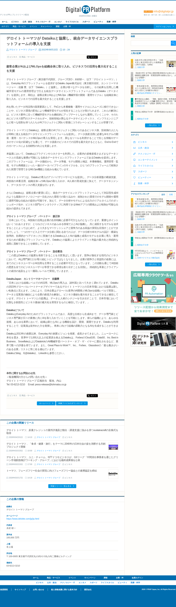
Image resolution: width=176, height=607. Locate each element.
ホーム (5, 22)
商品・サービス (19, 26)
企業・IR (67, 26)
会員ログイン (137, 578)
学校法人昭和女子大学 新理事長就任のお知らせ (154, 112)
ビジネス (15, 22)
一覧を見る (152, 125)
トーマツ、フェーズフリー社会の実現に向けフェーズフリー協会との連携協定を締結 (51, 470)
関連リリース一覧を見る (61, 486)
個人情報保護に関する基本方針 (64, 590)
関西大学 (141, 106)
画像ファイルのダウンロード (70, 403)
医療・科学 (111, 22)
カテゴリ (5, 26)
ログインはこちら (163, 26)
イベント (33, 26)
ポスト (93, 57)
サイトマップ (20, 590)
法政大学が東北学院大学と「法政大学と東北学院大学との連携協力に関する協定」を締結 (149, 62)
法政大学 (141, 67)
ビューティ (98, 22)
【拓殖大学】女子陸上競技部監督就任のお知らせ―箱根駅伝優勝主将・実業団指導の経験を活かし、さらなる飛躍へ (155, 75)
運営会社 (88, 590)
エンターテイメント (148, 159)
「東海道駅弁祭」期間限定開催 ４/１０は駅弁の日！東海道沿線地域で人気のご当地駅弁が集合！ (150, 88)
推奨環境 (4, 590)
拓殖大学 (141, 80)
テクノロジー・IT (43, 22)
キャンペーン (46, 26)
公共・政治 (27, 22)
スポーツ (86, 22)
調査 (58, 26)
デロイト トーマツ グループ (23, 49)
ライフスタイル (72, 22)
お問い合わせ (38, 590)
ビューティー (144, 177)
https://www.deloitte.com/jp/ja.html (22, 519)
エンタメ (58, 22)
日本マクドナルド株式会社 (148, 258)
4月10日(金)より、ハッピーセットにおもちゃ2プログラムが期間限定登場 (149, 253)
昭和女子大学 (142, 119)
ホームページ (44, 403)
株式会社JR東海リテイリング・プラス (153, 93)
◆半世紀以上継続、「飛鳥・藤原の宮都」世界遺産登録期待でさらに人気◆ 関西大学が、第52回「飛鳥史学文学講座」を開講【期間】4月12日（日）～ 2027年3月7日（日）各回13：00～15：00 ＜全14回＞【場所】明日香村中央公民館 (155, 103)
